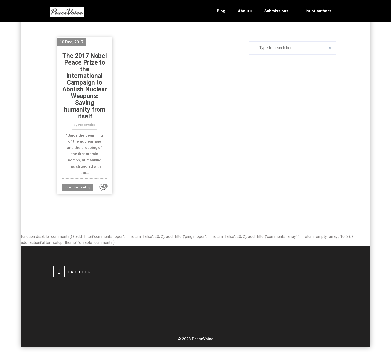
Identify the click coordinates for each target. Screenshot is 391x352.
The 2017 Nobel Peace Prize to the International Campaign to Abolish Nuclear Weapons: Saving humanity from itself (84, 86)
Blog (221, 11)
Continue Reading (77, 187)
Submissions (276, 11)
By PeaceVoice (85, 125)
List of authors (317, 11)
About (243, 11)
